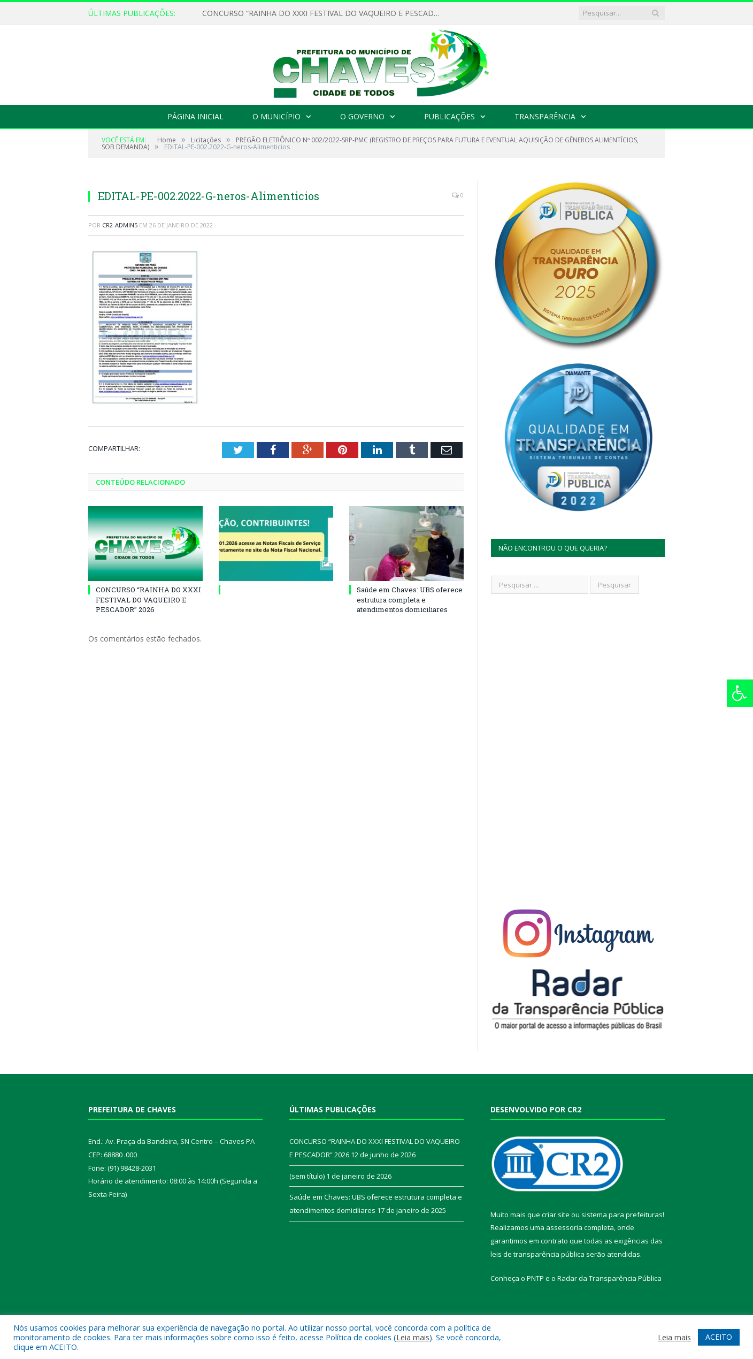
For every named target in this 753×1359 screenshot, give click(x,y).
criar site (556, 1214)
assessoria (564, 1227)
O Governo (362, 116)
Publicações (449, 116)
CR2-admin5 (119, 225)
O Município (276, 116)
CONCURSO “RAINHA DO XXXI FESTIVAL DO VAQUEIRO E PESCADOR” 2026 (325, 13)
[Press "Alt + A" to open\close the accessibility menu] (740, 693)
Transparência (544, 116)
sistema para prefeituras (622, 1214)
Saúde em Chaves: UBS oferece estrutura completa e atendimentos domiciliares (410, 599)
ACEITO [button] (718, 1337)
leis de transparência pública (537, 1254)
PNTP (535, 1278)
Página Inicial (195, 116)
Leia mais (412, 1337)
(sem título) (307, 1176)
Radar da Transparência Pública (609, 1278)
